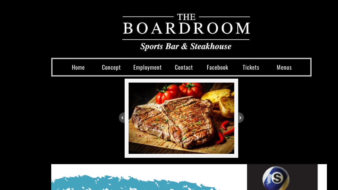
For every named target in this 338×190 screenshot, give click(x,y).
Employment (147, 67)
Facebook (217, 67)
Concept (111, 67)
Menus (284, 67)
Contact (184, 67)
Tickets (251, 67)
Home (78, 67)
